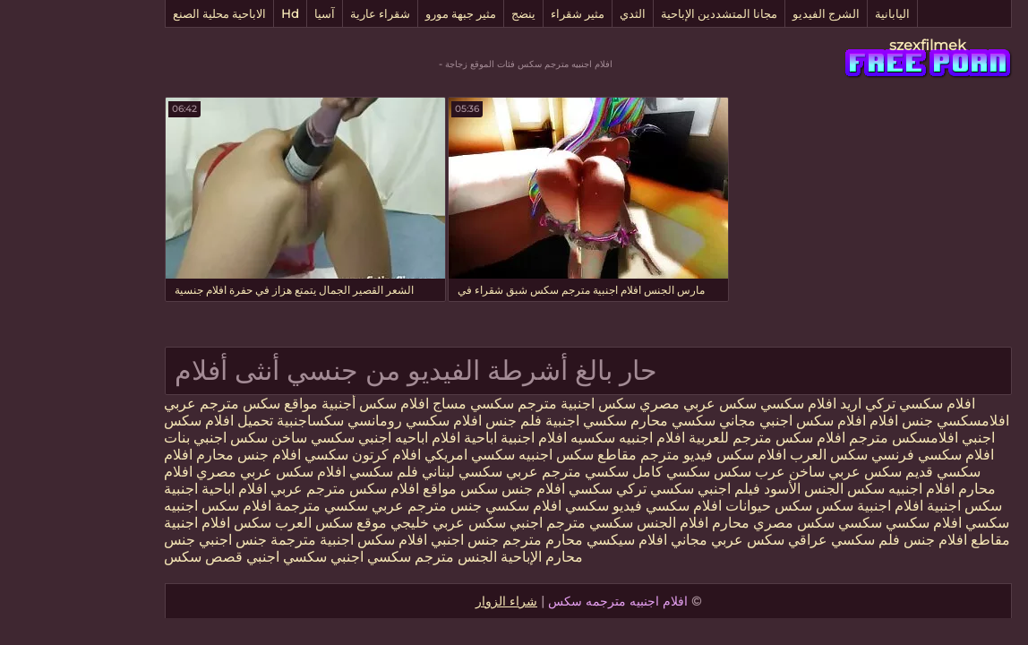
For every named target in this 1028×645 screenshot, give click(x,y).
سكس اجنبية (890, 505)
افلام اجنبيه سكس (826, 488)
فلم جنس (437, 420)
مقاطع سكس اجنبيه (503, 454)
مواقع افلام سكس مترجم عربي (287, 488)
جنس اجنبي (388, 539)
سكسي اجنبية (512, 420)
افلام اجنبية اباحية (441, 437)
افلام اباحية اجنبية (141, 488)
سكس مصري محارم (697, 522)
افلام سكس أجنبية (301, 403)
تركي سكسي (533, 488)
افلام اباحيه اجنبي (335, 437)
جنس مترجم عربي (350, 505)
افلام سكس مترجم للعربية (692, 437)
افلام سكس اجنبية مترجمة (274, 539)
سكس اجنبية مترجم (502, 403)
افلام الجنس (596, 522)
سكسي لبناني (386, 471)
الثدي (558, 13)
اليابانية (818, 13)
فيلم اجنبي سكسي (629, 488)
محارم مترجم (468, 539)
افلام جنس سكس (436, 488)
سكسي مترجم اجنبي (497, 522)
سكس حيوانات (694, 505)
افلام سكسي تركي (846, 403)
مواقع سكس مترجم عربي (167, 403)
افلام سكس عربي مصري (196, 471)
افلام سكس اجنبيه (143, 505)
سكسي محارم (597, 420)
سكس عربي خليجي (374, 522)
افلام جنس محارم (172, 454)
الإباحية (445, 556)
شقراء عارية (306, 13)
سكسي (784, 522)
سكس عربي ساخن (771, 471)
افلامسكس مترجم (829, 437)
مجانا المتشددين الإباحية (645, 13)
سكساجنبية (236, 420)
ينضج (449, 13)
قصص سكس (129, 556)
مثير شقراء (503, 13)
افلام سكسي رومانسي (340, 420)
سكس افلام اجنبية (143, 522)
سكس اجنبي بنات (141, 437)
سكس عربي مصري (623, 403)
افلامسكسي (897, 420)
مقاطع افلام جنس (881, 539)
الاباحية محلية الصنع (145, 13)
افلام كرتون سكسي (288, 454)
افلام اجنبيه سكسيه (553, 437)
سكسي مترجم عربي (493, 471)
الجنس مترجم (380, 556)
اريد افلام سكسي (734, 403)
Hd (216, 13)
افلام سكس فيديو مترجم (637, 454)
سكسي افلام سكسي (473, 505)
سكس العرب (754, 454)
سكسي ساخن (238, 437)
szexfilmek (853, 45)
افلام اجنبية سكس (795, 505)
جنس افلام (827, 420)
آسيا (250, 13)
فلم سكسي (309, 471)
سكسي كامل (597, 471)
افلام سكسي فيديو (591, 505)
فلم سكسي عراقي (770, 539)
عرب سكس (675, 471)
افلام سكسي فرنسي (858, 454)
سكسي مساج (399, 403)
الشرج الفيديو (751, 13)
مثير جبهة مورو (386, 13)
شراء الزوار (432, 601)
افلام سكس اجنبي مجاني (718, 420)
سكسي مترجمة (247, 505)
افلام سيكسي (552, 539)
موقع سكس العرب (255, 522)
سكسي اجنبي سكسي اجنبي (252, 556)
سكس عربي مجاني (651, 539)
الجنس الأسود (729, 488)
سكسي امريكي (394, 454)
